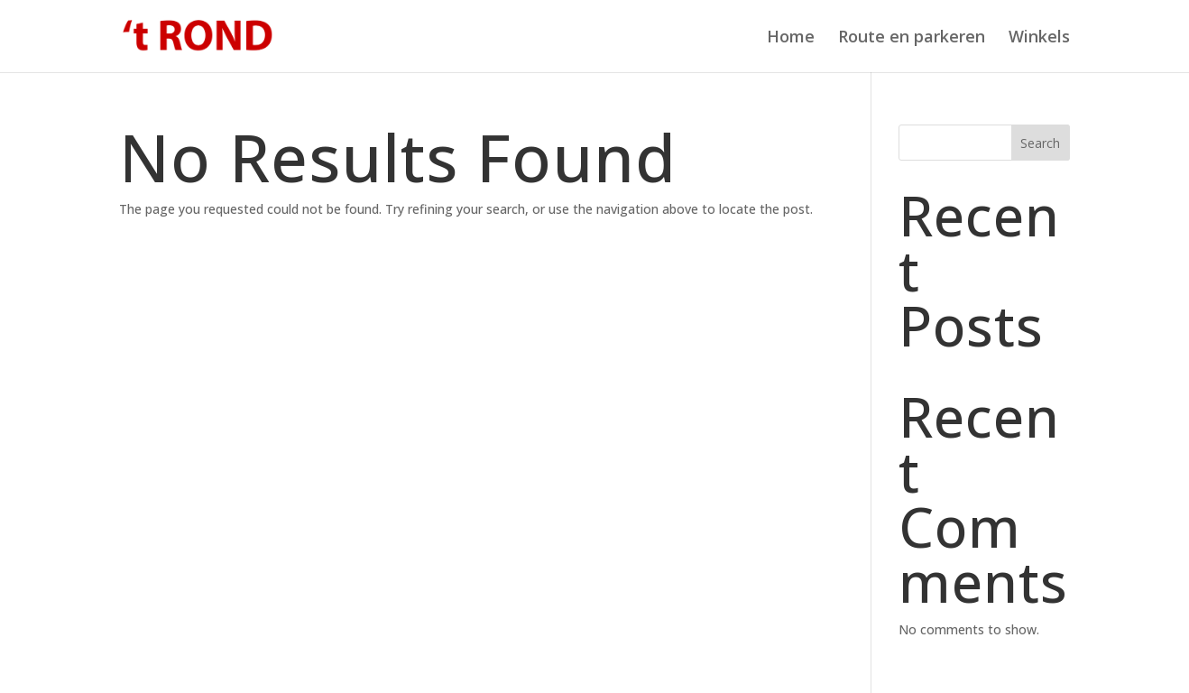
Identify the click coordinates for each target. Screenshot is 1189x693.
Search (1040, 143)
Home (791, 38)
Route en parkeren (911, 38)
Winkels (1039, 38)
